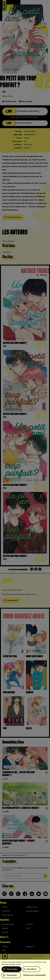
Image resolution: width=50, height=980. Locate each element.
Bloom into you (7, 915)
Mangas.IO (30, 946)
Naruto (5, 907)
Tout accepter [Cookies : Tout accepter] (12, 969)
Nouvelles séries (8, 924)
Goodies (5, 928)
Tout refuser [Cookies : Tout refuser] (31, 969)
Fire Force (6, 911)
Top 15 (28, 928)
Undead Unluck (31, 907)
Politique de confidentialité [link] (34, 975)
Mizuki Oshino (7, 96)
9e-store (5, 946)
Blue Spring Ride (32, 911)
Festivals (5, 932)
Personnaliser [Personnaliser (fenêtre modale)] (12, 975)
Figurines (29, 924)
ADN (4, 950)
